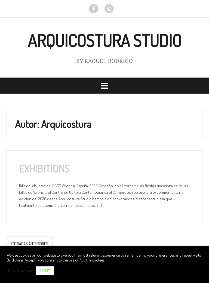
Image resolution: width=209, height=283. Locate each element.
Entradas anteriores (29, 243)
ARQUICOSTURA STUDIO (105, 40)
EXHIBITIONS (44, 168)
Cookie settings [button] (20, 270)
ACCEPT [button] (45, 270)
